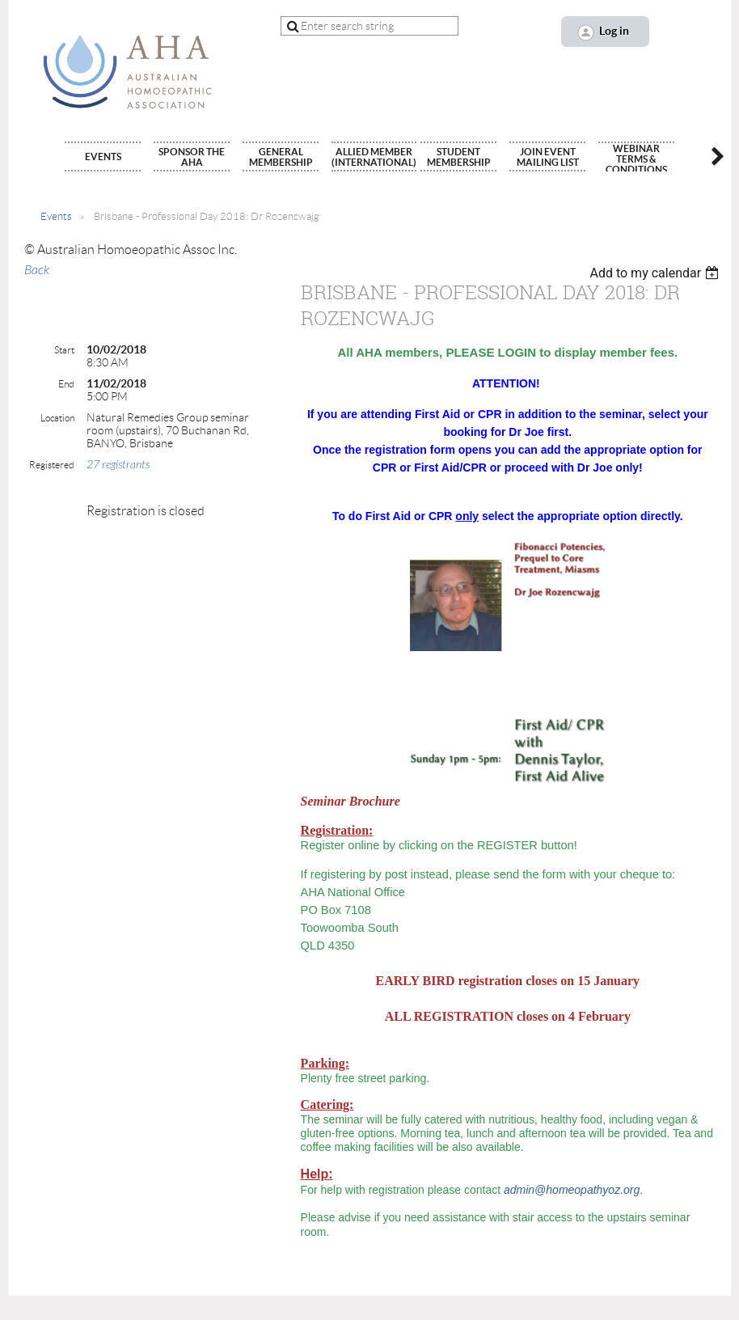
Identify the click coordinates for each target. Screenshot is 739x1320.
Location (57, 417)
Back (36, 270)
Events (56, 216)
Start (64, 350)
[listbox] (656, 273)
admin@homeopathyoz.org (572, 1189)
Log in (614, 30)
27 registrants (118, 465)
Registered (51, 464)
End (66, 384)
